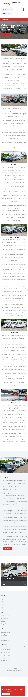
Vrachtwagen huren (5, 625)
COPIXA (12, 670)
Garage (2, 601)
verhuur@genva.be (5, 640)
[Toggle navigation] (25, 9)
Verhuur (2, 599)
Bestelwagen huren (5, 618)
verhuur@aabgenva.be (6, 10)
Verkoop (2, 603)
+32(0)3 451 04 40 (6, 13)
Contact (2, 609)
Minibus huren (4, 620)
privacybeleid (9, 691)
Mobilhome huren (4, 621)
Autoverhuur (3, 623)
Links (2, 607)
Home (2, 598)
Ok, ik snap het (6, 694)
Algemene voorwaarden (18, 672)
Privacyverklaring (8, 672)
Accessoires (3, 617)
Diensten (2, 604)
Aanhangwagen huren (5, 615)
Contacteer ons (5, 35)
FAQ (2, 606)
